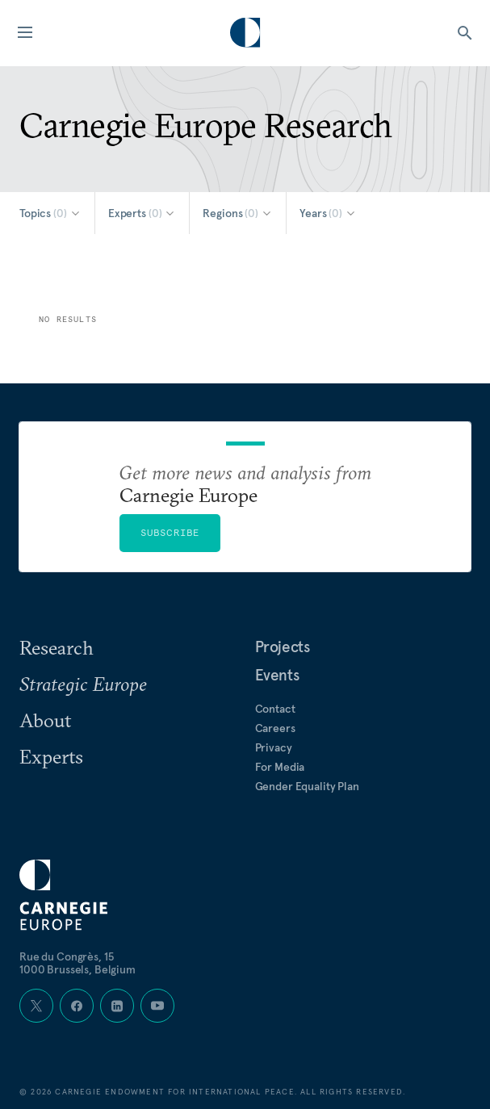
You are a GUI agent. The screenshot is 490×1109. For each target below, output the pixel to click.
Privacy (273, 747)
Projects (282, 646)
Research (56, 647)
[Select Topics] (50, 213)
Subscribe (170, 532)
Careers (275, 728)
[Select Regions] (238, 213)
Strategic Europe (83, 684)
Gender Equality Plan (307, 786)
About (45, 720)
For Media (280, 767)
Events (277, 674)
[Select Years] (328, 213)
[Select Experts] (142, 213)
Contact (275, 708)
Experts (51, 756)
